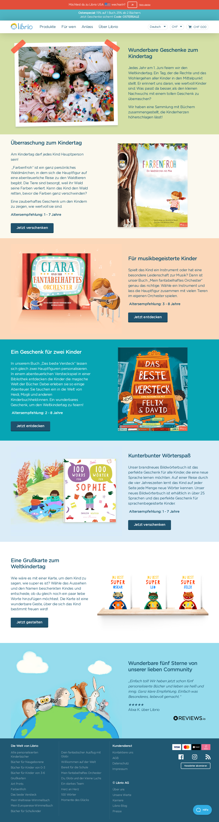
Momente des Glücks (75, 800)
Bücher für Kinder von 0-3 (28, 767)
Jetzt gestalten (29, 622)
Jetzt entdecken (148, 317)
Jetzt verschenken (32, 228)
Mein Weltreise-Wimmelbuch (30, 800)
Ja (132, 5)
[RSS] (205, 757)
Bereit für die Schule (74, 767)
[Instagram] (194, 757)
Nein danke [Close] (144, 5)
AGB (115, 758)
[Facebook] (181, 757)
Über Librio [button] (108, 27)
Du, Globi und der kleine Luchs (81, 778)
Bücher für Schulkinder (26, 811)
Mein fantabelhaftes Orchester (81, 773)
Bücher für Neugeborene (27, 762)
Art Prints (17, 784)
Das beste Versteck (24, 794)
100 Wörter (68, 794)
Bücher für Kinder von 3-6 (28, 773)
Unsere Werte (122, 795)
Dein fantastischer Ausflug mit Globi (81, 754)
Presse (117, 811)
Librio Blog (120, 805)
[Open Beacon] (202, 810)
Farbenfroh (18, 789)
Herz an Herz (70, 789)
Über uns (119, 789)
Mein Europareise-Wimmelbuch (32, 805)
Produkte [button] (48, 27)
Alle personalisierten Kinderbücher (24, 754)
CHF (175, 26)
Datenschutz (120, 763)
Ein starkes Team (72, 783)
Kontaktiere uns (122, 752)
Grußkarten (18, 778)
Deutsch (155, 26)
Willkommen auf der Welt (78, 762)
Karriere (118, 800)
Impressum (119, 769)
